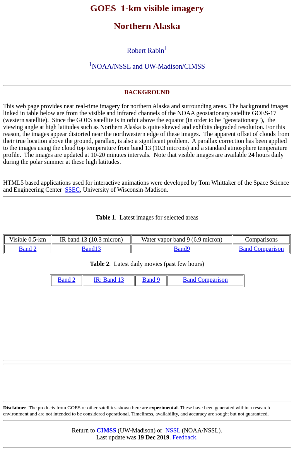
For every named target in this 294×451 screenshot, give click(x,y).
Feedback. (185, 437)
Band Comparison (261, 248)
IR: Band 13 (109, 279)
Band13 (91, 248)
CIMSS (106, 430)
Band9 (182, 248)
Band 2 (28, 248)
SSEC (72, 189)
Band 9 (151, 279)
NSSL (172, 430)
